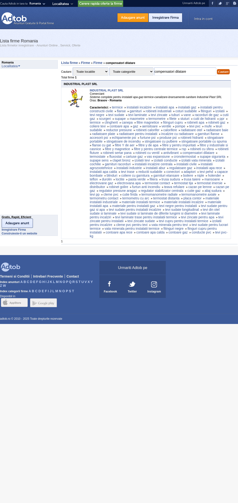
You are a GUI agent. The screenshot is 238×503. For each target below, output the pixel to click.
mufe (208, 126)
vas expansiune (158, 156)
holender (214, 175)
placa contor (193, 198)
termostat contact (157, 183)
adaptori (190, 172)
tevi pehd (206, 172)
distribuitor (97, 187)
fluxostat (115, 156)
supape (120, 119)
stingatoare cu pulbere (161, 141)
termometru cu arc (135, 198)
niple (200, 175)
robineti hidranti (192, 137)
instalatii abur (156, 168)
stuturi (184, 119)
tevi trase (128, 172)
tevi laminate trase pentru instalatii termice (146, 217)
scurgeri (105, 119)
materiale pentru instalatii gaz (133, 206)
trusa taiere (192, 179)
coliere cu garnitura (135, 175)
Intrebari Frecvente (48, 276)
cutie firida (130, 194)
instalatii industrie (129, 168)
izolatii (220, 111)
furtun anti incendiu (146, 187)
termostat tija (183, 183)
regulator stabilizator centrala (162, 191)
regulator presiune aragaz (118, 191)
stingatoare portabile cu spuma (204, 141)
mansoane (212, 179)
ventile (166, 126)
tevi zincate (159, 115)
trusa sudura (171, 179)
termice (117, 107)
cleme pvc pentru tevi (132, 225)
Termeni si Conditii (15, 276)
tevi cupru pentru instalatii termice (183, 221)
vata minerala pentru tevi (170, 225)
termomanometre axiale (198, 194)
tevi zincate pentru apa (197, 217)
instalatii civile (186, 164)
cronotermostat (185, 156)
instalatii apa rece (209, 168)
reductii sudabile (150, 172)
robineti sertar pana (117, 153)
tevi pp (94, 194)
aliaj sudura (213, 191)
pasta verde (137, 179)
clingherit (111, 122)
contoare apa (119, 126)
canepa (127, 122)
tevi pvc (194, 126)
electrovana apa (129, 183)
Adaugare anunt (133, 18)
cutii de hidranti (204, 119)
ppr (222, 119)
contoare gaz (178, 232)
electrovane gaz (101, 183)
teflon (94, 179)
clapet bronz (121, 160)
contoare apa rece (119, 232)
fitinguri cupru (173, 122)
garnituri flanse (208, 134)
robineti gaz (216, 122)
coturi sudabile (186, 111)
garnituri (136, 111)
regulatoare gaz (180, 168)
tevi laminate (137, 115)
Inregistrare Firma (165, 18)
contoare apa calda (150, 232)
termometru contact (104, 198)
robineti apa (195, 122)
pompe (180, 126)
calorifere (170, 130)
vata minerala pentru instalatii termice (132, 228)
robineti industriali (158, 111)
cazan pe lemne (200, 187)
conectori (173, 172)
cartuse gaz (134, 156)
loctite (120, 179)
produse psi (167, 137)
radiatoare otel (191, 130)
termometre (157, 119)
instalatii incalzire (139, 107)
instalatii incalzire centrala (154, 164)
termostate (97, 156)
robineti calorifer (147, 130)
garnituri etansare (166, 175)
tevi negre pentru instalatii (178, 206)
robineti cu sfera (202, 149)
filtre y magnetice (117, 149)
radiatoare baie (217, 130)
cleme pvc (110, 194)
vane (187, 115)
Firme (86, 63)
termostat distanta (166, 198)
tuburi (175, 115)
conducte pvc (201, 232)
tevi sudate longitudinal (182, 209)
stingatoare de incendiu (123, 141)
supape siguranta (212, 156)
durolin (107, 179)
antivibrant (171, 153)
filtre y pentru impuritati (179, 145)
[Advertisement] (19, 143)
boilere (188, 175)
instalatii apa (165, 107)
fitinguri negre (173, 228)
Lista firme (69, 63)
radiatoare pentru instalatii (138, 134)
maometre (137, 119)
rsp (184, 149)
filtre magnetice (148, 122)
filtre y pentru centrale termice (156, 149)
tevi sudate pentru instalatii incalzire (135, 209)
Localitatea (60, 4)
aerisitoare (149, 126)
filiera (153, 179)
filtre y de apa (148, 145)
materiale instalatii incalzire (184, 202)
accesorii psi (99, 137)
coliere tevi (98, 126)
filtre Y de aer (125, 145)
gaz (135, 126)
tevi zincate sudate (141, 221)
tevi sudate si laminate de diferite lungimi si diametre (159, 213)
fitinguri (206, 111)
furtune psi (147, 137)
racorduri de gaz (207, 115)
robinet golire (118, 187)
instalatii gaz (187, 107)
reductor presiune (119, 130)
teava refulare (174, 187)
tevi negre (97, 115)
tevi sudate (116, 115)
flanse (121, 111)
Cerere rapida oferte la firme (100, 4)
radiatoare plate (103, 134)
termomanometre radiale (159, 194)
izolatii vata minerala (196, 160)
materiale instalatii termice (141, 202)
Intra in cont (203, 19)
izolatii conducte (165, 160)
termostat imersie (209, 183)
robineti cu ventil (147, 153)
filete (172, 119)
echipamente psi (124, 137)
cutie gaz (194, 191)
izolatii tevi (142, 160)
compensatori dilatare (198, 153)
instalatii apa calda (103, 172)
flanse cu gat (101, 145)
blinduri (112, 175)
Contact (73, 276)
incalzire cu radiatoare (177, 134)
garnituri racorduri (118, 164)
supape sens (99, 160)
